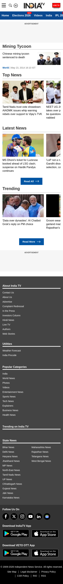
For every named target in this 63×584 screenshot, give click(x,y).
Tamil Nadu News (11, 474)
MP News (7, 465)
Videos (38, 15)
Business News (10, 410)
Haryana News (10, 456)
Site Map (11, 571)
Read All (31, 181)
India (49, 15)
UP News (7, 479)
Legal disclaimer (28, 571)
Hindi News (8, 320)
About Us (7, 297)
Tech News (8, 401)
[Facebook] (5, 516)
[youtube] (30, 516)
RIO (35, 576)
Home (5, 15)
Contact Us (8, 292)
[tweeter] (14, 516)
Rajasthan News (40, 452)
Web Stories (8, 333)
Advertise (7, 301)
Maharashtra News (41, 447)
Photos (6, 383)
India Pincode (9, 355)
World (5, 67)
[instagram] (22, 516)
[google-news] (47, 516)
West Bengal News (41, 461)
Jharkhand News (11, 461)
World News (8, 378)
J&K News (7, 493)
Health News (9, 415)
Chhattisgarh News (12, 484)
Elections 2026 (21, 15)
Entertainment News (12, 392)
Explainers (7, 405)
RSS (43, 576)
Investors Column (11, 315)
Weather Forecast (11, 350)
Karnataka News (10, 497)
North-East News (11, 470)
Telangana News (40, 456)
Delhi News (8, 452)
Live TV (6, 324)
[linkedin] (38, 516)
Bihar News (8, 447)
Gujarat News (9, 488)
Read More (31, 242)
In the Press (8, 311)
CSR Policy (23, 576)
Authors (6, 329)
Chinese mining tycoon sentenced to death (15, 55)
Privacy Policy (48, 571)
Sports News (9, 396)
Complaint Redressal (13, 306)
